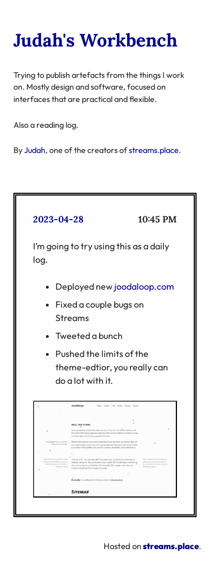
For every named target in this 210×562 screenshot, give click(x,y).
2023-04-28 (58, 219)
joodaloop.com (144, 286)
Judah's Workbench (95, 40)
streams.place (154, 150)
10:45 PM (157, 219)
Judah (34, 150)
